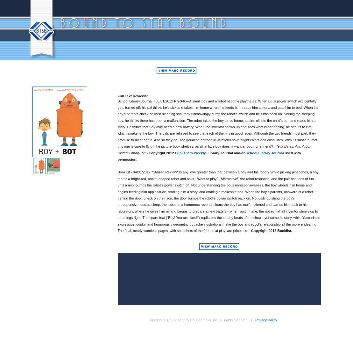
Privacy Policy (266, 320)
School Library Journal (265, 153)
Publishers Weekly (190, 153)
